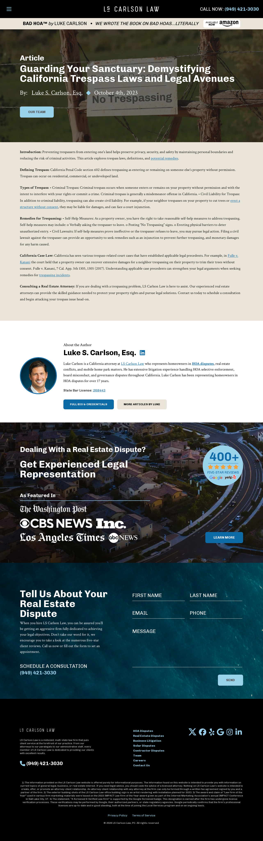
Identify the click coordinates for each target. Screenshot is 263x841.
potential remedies (164, 158)
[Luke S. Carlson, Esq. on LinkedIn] (142, 352)
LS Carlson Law (132, 363)
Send (230, 680)
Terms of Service (143, 815)
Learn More (224, 537)
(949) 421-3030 (242, 9)
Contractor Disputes (148, 750)
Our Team (37, 112)
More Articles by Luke (142, 404)
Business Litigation (147, 741)
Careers (139, 760)
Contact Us (141, 765)
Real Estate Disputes (148, 736)
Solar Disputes (144, 745)
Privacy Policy (117, 815)
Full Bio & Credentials (88, 404)
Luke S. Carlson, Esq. (57, 93)
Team (137, 755)
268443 (99, 390)
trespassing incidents (54, 275)
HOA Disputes (143, 731)
